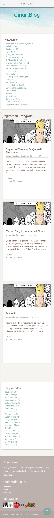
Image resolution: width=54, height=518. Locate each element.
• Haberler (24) (11, 71)
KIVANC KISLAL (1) (12, 431)
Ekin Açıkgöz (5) (11, 414)
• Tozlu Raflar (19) (12, 74)
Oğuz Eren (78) (11, 392)
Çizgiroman (17, 181)
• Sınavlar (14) (10, 93)
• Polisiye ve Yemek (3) (14, 55)
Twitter (5, 489)
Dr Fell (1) (8, 428)
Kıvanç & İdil (14, 515)
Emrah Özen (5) (11, 395)
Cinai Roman (27, 3)
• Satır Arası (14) (11, 82)
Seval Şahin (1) (11, 445)
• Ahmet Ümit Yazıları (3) (15, 85)
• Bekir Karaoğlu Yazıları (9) (16, 68)
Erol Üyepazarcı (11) (13, 442)
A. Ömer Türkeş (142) (13, 436)
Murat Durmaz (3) (12, 406)
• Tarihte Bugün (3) (12, 102)
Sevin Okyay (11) (11, 439)
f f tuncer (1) (10, 411)
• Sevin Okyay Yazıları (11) (15, 66)
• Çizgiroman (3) (11, 49)
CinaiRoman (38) (12, 433)
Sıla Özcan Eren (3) (12, 397)
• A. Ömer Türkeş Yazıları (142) (17, 63)
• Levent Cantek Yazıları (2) (16, 88)
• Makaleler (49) (11, 46)
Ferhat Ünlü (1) (11, 409)
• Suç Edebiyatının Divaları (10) (17, 104)
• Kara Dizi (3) (10, 96)
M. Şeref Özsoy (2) (12, 403)
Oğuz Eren (15, 156)
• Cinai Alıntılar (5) (12, 91)
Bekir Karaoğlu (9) (12, 425)
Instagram (7, 492)
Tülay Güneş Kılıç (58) (13, 420)
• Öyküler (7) (10, 52)
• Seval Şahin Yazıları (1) (14, 99)
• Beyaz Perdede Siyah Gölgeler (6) (19, 43)
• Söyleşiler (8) (10, 80)
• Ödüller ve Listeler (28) (14, 57)
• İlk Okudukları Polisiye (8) (15, 60)
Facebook (7, 487)
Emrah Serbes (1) (12, 417)
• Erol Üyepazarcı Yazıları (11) (17, 77)
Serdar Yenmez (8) (12, 422)
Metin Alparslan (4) (12, 400)
